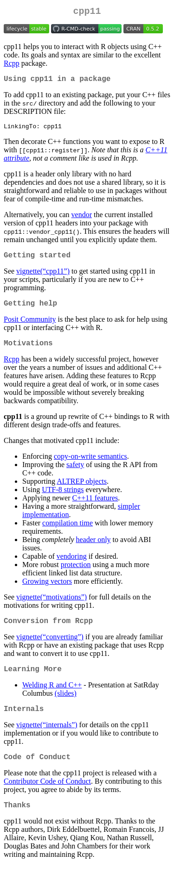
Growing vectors (47, 592)
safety (75, 475)
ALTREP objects (82, 492)
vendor (81, 220)
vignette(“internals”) (46, 741)
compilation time (67, 533)
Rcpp (11, 65)
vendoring (72, 567)
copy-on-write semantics (90, 467)
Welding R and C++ (52, 699)
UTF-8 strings (63, 500)
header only (93, 550)
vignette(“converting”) (50, 649)
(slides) (66, 707)
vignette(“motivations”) (51, 607)
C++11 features (95, 508)
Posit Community (30, 328)
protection (76, 575)
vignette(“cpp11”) (43, 278)
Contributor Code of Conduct (47, 799)
